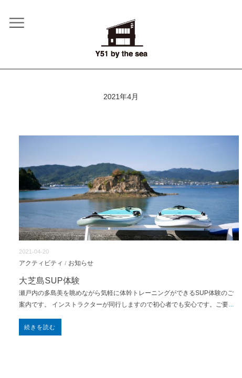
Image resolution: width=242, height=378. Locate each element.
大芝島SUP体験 (49, 280)
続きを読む (40, 327)
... (231, 304)
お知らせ (80, 262)
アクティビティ (41, 262)
